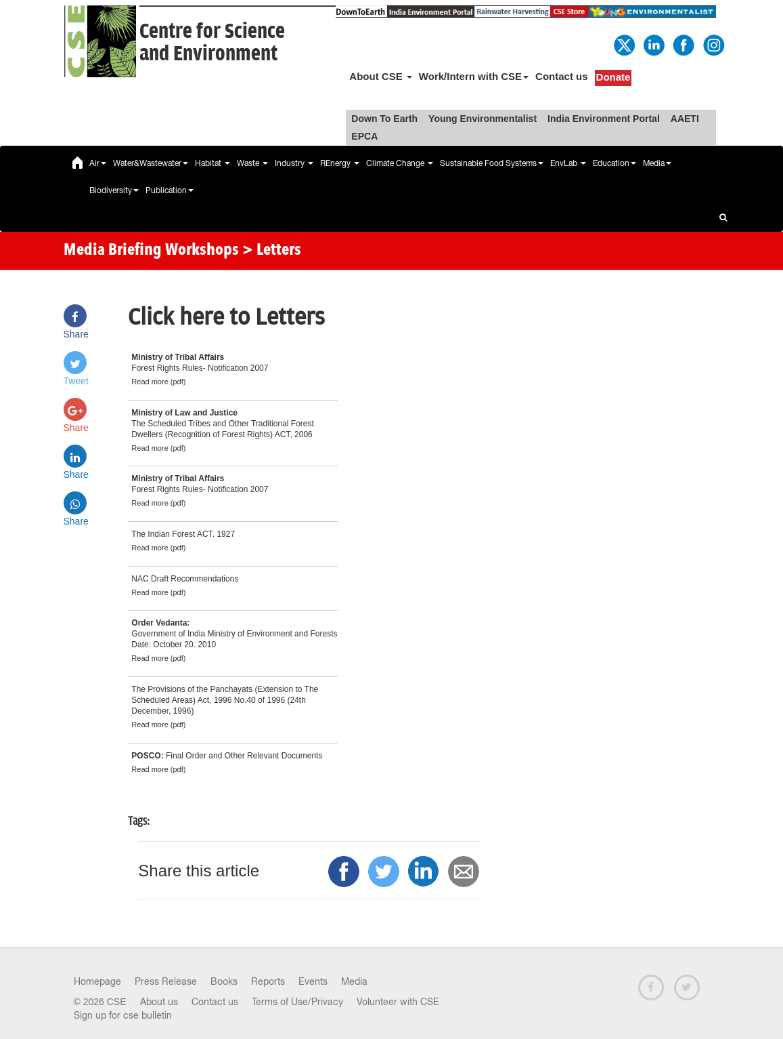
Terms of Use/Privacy (297, 1001)
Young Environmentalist (482, 118)
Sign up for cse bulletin (123, 1015)
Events (313, 981)
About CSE (380, 76)
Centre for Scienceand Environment (212, 43)
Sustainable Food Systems (491, 163)
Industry (294, 163)
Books (224, 981)
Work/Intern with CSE (474, 76)
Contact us (561, 76)
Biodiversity (114, 190)
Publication (170, 190)
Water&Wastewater (150, 163)
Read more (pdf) (158, 382)
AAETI (685, 118)
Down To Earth (384, 118)
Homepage (97, 981)
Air (97, 163)
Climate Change (399, 163)
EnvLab (568, 163)
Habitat (212, 163)
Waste (252, 163)
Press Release (166, 981)
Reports (268, 981)
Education (614, 163)
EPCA (364, 136)
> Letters (271, 251)
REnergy (339, 163)
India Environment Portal (603, 118)
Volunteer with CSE (398, 1001)
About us (159, 1001)
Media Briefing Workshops (151, 251)
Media (657, 163)
